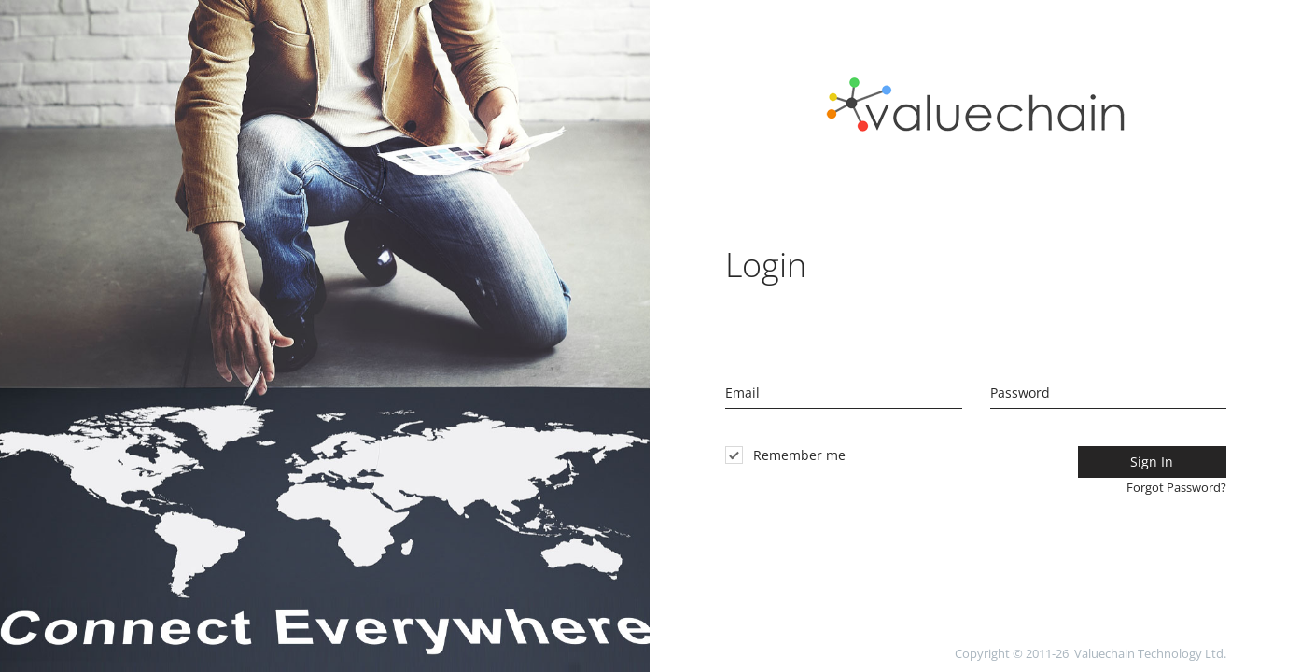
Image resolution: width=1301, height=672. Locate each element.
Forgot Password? (1176, 487)
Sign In (1151, 461)
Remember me (785, 455)
